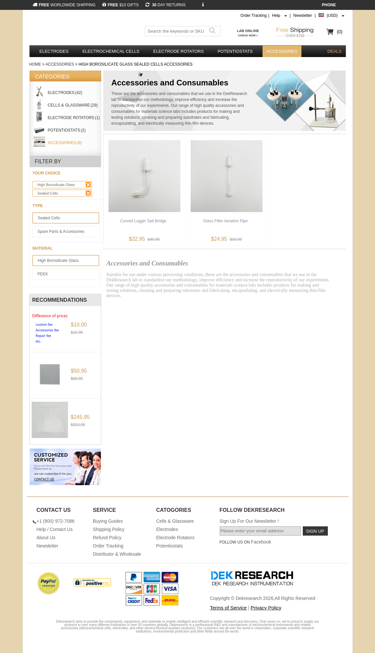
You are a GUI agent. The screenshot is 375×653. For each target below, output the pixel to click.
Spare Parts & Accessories (61, 231)
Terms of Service (228, 607)
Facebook (261, 541)
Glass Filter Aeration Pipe (225, 221)
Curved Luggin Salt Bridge (143, 221)
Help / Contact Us (55, 529)
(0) (339, 31)
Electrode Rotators (178, 51)
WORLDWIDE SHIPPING (64, 5)
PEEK (43, 274)
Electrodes (54, 51)
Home (35, 64)
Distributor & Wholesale (117, 554)
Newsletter (302, 15)
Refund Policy (107, 537)
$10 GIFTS (120, 5)
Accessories (281, 51)
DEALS (335, 51)
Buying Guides (108, 521)
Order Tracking (253, 15)
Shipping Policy (109, 529)
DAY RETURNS (165, 5)
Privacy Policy (266, 607)
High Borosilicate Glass (64, 184)
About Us (46, 537)
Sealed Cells (64, 193)
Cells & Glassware (175, 521)
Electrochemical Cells (111, 51)
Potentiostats (235, 51)
